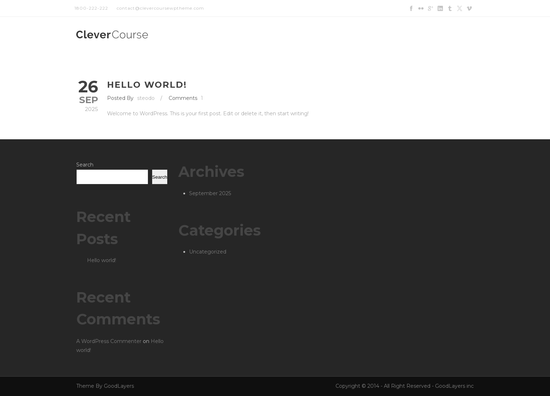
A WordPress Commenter (108, 341)
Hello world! (147, 84)
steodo (146, 98)
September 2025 (210, 193)
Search (84, 164)
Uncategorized (207, 251)
